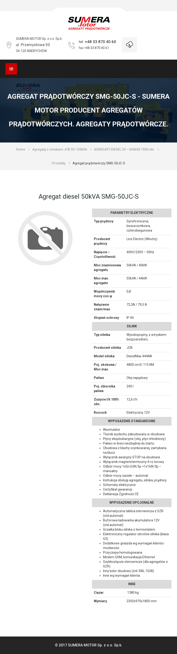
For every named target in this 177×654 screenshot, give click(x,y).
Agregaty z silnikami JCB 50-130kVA (59, 149)
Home (20, 149)
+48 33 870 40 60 (100, 41)
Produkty (58, 163)
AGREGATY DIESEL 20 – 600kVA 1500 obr (124, 149)
